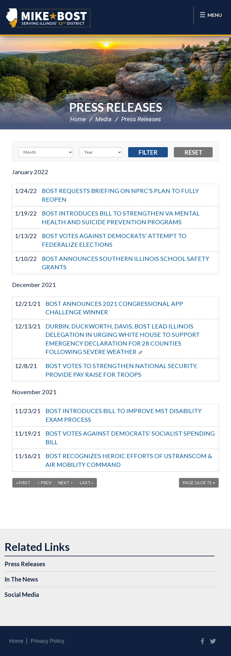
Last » (86, 482)
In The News (21, 579)
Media (103, 119)
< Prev (44, 482)
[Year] (100, 152)
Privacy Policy (47, 641)
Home (78, 119)
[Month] (45, 152)
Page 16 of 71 (199, 482)
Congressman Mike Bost (48, 18)
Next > (65, 482)
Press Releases (115, 107)
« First (23, 482)
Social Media (22, 594)
